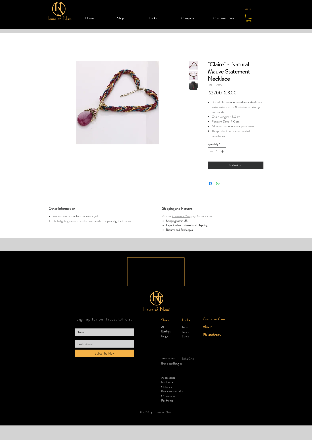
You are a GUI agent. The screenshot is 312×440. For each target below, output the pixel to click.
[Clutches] (171, 387)
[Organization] (168, 396)
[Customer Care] (215, 319)
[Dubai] (192, 332)
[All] (171, 327)
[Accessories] (171, 377)
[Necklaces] (171, 382)
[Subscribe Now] (104, 353)
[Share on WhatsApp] (217, 183)
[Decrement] (211, 151)
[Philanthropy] (213, 335)
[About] (213, 327)
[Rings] (171, 336)
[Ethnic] (192, 336)
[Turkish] (192, 327)
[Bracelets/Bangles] (172, 363)
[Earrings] (171, 331)
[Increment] (223, 151)
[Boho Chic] (192, 359)
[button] (130, 18)
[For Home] (167, 400)
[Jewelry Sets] (171, 358)
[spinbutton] (217, 151)
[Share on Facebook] (210, 183)
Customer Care (181, 216)
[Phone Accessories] (172, 391)
